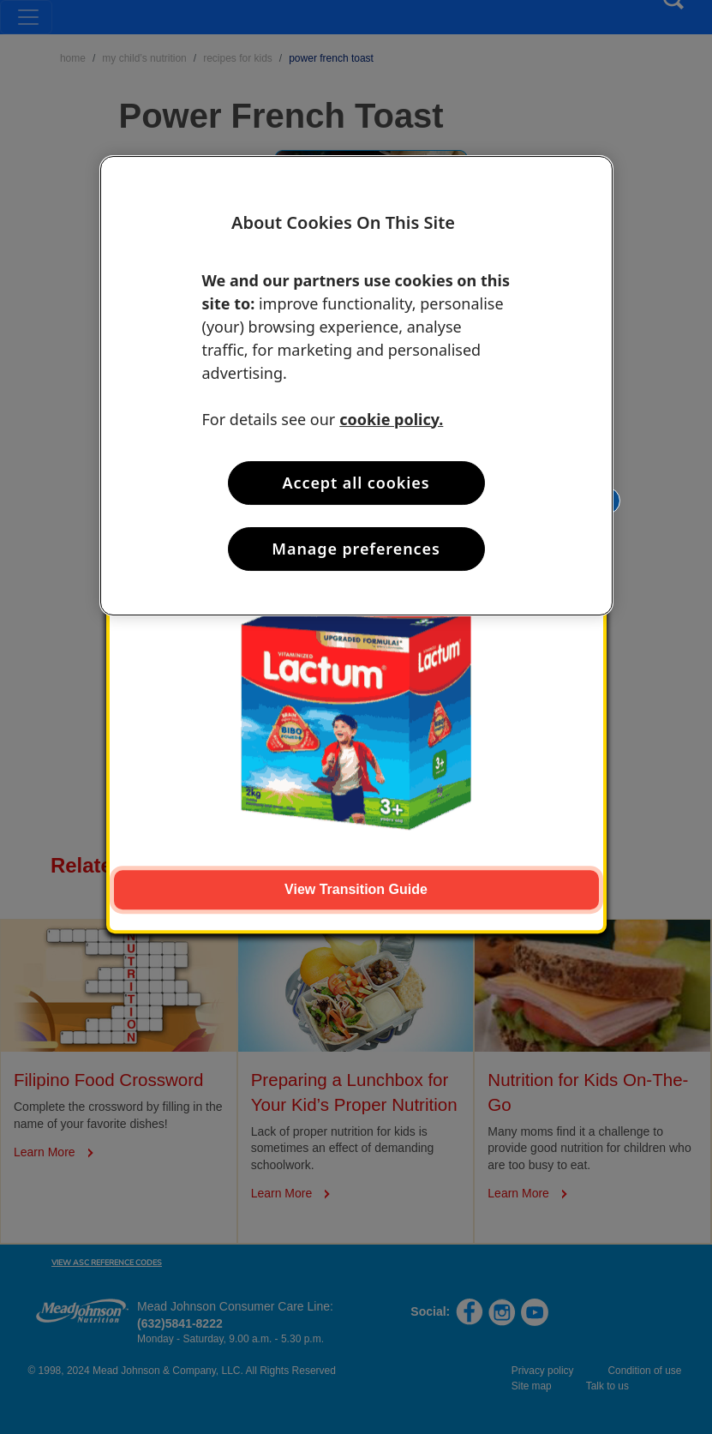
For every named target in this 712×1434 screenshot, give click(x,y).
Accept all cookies (356, 482)
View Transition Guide (356, 889)
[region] (356, 385)
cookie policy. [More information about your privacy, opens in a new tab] (391, 419)
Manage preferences (356, 548)
